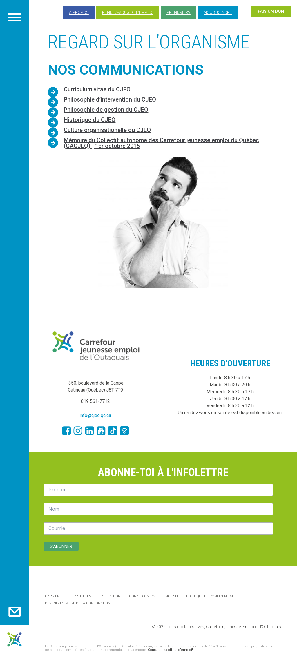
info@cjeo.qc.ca (95, 415)
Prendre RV (178, 12)
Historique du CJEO (89, 119)
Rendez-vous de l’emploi (127, 12)
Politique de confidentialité (212, 596)
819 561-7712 (95, 401)
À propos (79, 12)
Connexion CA (142, 596)
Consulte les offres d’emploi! (170, 650)
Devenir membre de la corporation (78, 603)
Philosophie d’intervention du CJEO (110, 99)
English (170, 596)
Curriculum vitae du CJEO (97, 89)
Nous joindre (218, 12)
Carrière (53, 596)
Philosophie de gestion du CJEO (106, 109)
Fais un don (110, 596)
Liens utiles (80, 596)
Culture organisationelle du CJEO (107, 129)
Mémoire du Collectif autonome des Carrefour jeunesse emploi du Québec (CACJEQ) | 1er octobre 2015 (161, 143)
